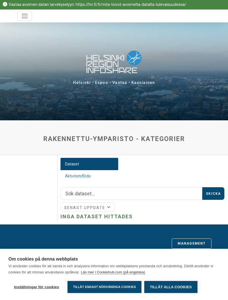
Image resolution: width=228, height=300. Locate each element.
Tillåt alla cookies (171, 287)
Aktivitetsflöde (78, 176)
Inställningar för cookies (36, 287)
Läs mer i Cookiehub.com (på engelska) (113, 272)
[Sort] (88, 207)
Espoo (101, 82)
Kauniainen (143, 82)
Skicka (213, 194)
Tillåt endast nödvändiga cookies (104, 287)
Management (192, 243)
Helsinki (82, 82)
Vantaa (119, 82)
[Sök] (132, 193)
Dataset (72, 164)
